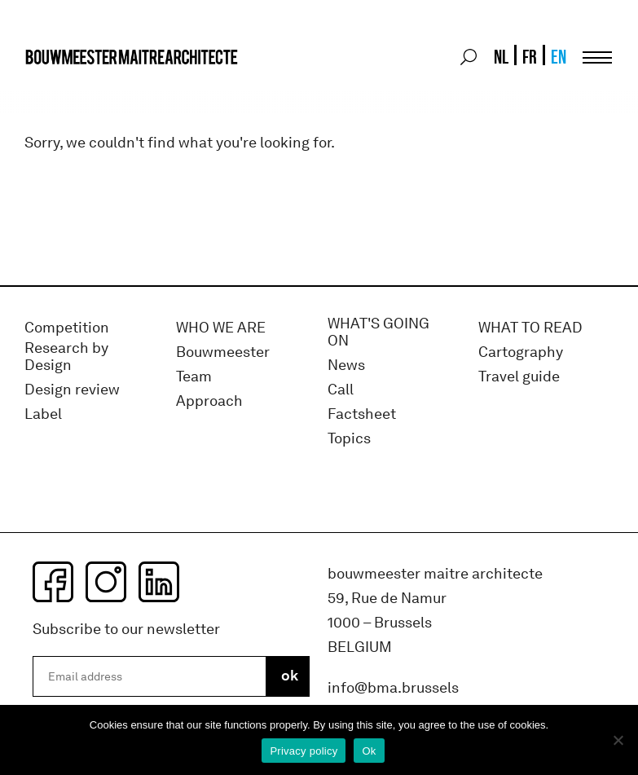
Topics (349, 438)
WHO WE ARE (221, 328)
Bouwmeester (223, 352)
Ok (369, 751)
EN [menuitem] (558, 57)
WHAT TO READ (530, 328)
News (346, 365)
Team (194, 376)
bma (62, 88)
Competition (66, 328)
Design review (72, 390)
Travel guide (519, 376)
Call (341, 390)
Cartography (520, 352)
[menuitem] (500, 57)
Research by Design (66, 357)
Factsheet (362, 414)
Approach (209, 401)
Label (43, 414)
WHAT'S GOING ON (378, 332)
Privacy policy (303, 751)
